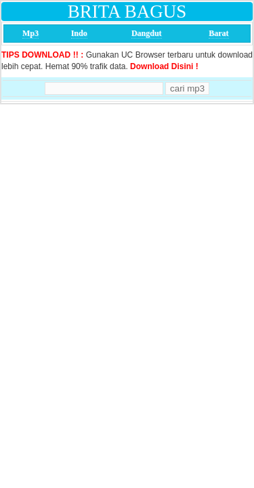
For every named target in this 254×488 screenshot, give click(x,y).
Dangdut (146, 33)
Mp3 (30, 33)
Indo (79, 33)
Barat (218, 33)
